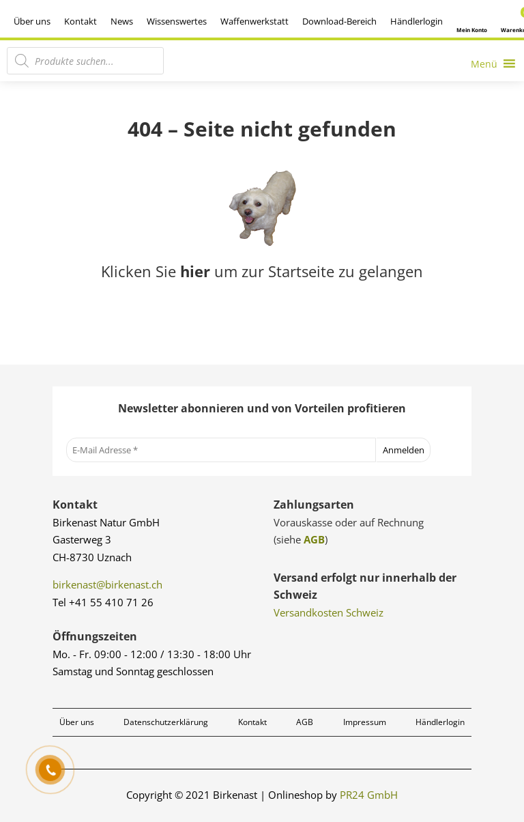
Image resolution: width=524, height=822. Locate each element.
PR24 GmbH (369, 795)
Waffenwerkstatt (254, 21)
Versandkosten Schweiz (328, 612)
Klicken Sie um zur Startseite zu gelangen (262, 271)
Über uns (32, 21)
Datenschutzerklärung (165, 722)
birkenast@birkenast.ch (107, 584)
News (122, 21)
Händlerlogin (416, 21)
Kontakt (80, 21)
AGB (314, 539)
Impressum (364, 722)
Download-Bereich (339, 21)
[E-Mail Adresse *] (221, 450)
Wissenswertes (177, 21)
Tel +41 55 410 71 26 (103, 602)
